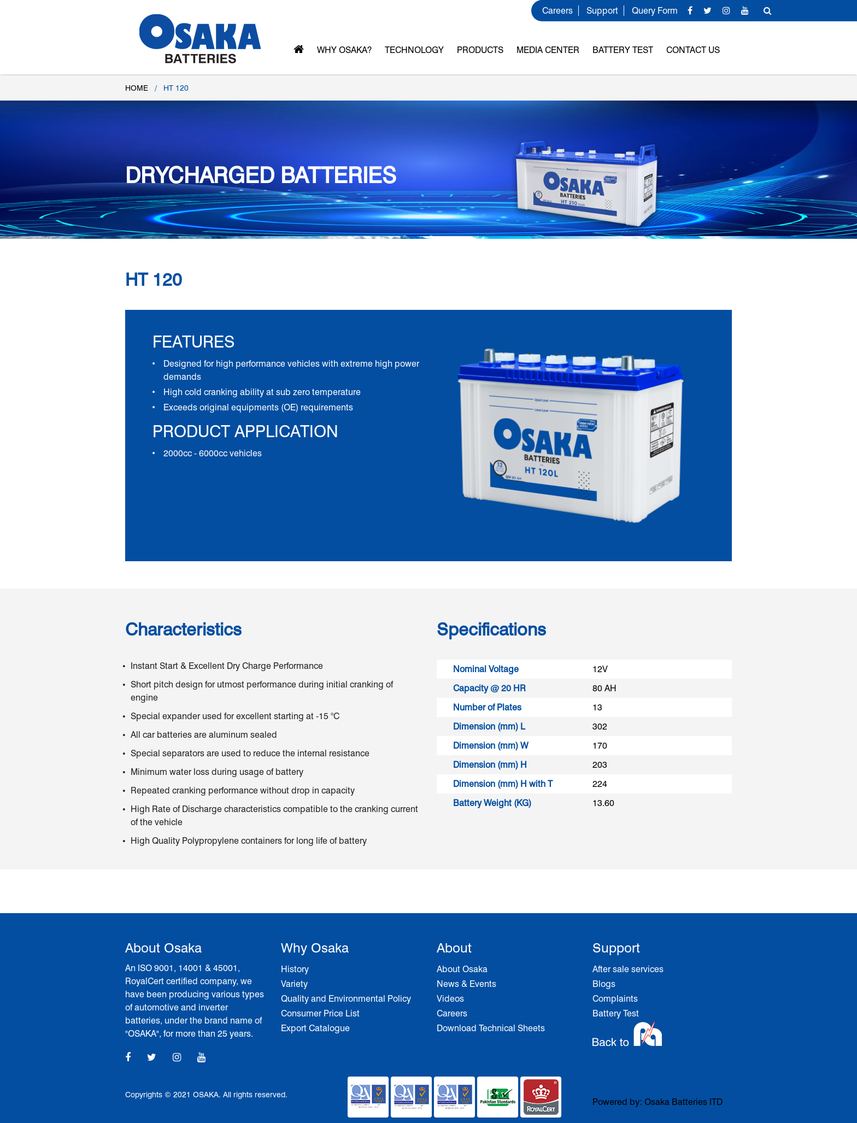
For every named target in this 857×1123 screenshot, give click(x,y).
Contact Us (693, 50)
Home (136, 88)
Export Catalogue (315, 1028)
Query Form (655, 10)
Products (480, 50)
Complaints (615, 998)
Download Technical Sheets (491, 1028)
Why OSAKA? (344, 50)
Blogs (603, 984)
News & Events (466, 984)
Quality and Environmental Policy (346, 998)
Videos (450, 998)
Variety (294, 984)
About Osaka (462, 969)
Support (602, 10)
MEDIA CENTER (547, 50)
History (295, 969)
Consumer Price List (320, 1013)
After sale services (628, 969)
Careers (557, 10)
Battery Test (622, 50)
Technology (414, 50)
